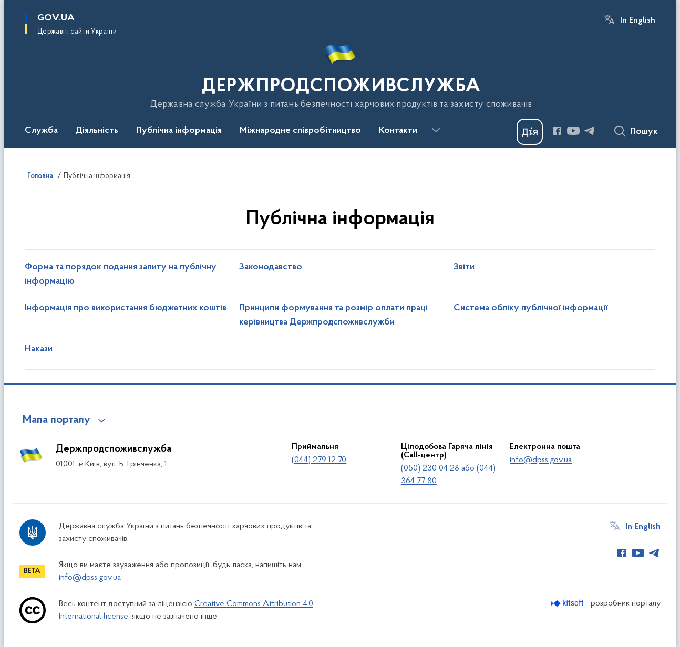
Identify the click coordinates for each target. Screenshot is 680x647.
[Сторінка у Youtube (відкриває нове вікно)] (573, 130)
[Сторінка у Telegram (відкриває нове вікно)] (589, 130)
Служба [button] (41, 130)
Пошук (644, 132)
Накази (39, 349)
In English (637, 20)
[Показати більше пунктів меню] (436, 130)
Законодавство (270, 267)
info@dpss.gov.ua (541, 460)
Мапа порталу (56, 420)
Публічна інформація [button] (179, 130)
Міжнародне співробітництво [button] (300, 130)
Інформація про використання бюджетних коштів (125, 308)
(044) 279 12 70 (319, 460)
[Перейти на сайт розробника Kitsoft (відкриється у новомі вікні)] (568, 603)
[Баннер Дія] (530, 132)
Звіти (464, 267)
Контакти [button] (398, 130)
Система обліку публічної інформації (531, 308)
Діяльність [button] (97, 130)
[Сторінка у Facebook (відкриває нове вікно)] (557, 130)
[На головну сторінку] (340, 73)
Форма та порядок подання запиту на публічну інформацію (121, 274)
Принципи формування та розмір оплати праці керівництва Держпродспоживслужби (333, 315)
